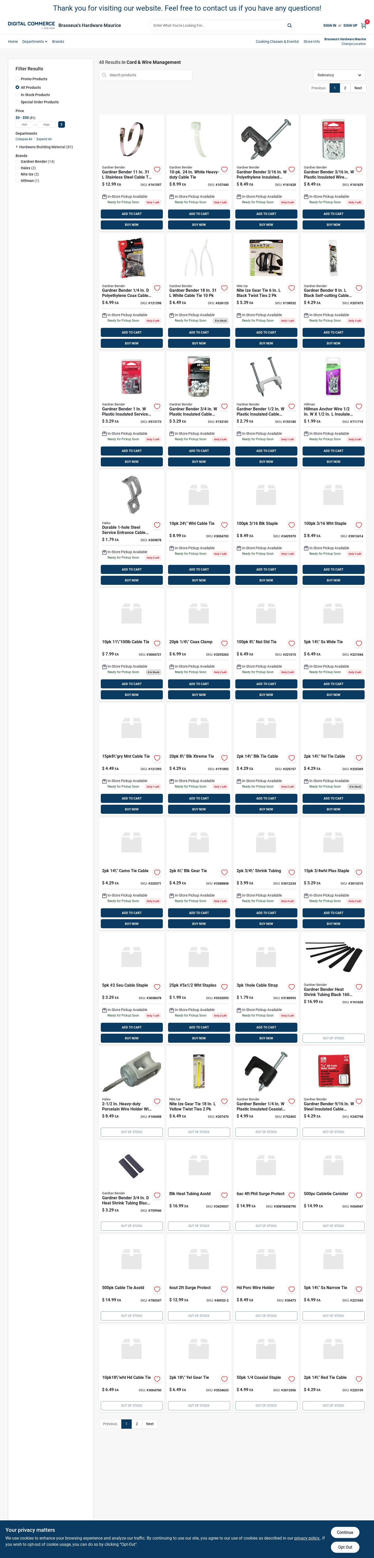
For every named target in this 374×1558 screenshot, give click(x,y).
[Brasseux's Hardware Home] (31, 25)
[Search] (290, 25)
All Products (31, 87)
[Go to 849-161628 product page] (266, 172)
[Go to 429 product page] (266, 291)
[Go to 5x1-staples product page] (199, 988)
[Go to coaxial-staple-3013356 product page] (266, 1368)
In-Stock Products (35, 94)
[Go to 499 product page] (266, 1092)
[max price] (46, 124)
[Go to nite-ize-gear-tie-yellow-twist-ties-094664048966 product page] (199, 1368)
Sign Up (350, 25)
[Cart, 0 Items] (363, 25)
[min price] (25, 124)
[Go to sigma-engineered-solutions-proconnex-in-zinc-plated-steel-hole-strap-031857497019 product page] (266, 988)
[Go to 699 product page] (131, 291)
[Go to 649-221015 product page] (266, 644)
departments (33, 41)
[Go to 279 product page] (266, 409)
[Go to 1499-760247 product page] (131, 1278)
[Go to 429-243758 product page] (333, 1092)
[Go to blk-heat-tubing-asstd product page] (199, 1186)
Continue (345, 1532)
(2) (28, 168)
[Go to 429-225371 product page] (131, 873)
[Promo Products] (17, 78)
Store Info (312, 41)
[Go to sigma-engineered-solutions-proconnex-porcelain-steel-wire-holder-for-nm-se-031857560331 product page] (266, 1278)
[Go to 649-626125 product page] (199, 291)
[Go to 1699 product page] (333, 988)
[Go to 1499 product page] (333, 1186)
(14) (38, 161)
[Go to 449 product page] (131, 759)
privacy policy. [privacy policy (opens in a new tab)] (307, 1538)
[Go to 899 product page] (199, 172)
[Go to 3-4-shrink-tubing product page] (266, 873)
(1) (30, 181)
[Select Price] (61, 124)
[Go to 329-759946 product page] (131, 1186)
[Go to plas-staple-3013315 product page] (333, 873)
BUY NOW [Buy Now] (132, 225)
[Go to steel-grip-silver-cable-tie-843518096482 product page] (131, 644)
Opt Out (345, 1547)
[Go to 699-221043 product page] (333, 1278)
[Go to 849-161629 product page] (333, 172)
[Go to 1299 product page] (131, 172)
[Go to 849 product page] (131, 1092)
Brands (58, 41)
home (13, 41)
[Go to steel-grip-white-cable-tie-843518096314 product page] (199, 528)
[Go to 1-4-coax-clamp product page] (199, 644)
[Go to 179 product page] (131, 528)
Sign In (329, 25)
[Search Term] (222, 25)
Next (358, 88)
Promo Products (34, 79)
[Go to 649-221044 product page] (333, 644)
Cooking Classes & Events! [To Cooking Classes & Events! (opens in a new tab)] (277, 41)
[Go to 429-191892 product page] (199, 759)
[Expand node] (17, 147)
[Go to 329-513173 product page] (131, 409)
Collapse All (24, 139)
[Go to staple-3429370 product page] (266, 528)
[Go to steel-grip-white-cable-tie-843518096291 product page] (131, 1368)
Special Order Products (40, 102)
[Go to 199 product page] (333, 409)
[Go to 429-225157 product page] (266, 759)
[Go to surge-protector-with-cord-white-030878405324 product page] (199, 1278)
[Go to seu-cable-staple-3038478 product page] (131, 988)
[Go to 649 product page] (199, 1092)
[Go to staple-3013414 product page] (333, 528)
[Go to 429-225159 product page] (333, 1368)
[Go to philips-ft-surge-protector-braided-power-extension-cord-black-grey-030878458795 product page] (266, 1186)
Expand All (44, 139)
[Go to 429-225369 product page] (333, 759)
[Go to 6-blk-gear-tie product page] (199, 873)
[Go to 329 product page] (199, 409)
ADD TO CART (132, 214)
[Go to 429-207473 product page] (333, 291)
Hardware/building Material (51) (46, 147)
